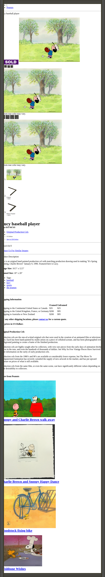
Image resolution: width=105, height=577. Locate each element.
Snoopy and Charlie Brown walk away (28, 419)
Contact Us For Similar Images (14, 250)
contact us (43, 319)
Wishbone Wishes (13, 569)
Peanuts (10, 7)
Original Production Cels (17, 232)
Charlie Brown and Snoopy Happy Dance (30, 481)
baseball (10, 280)
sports (9, 285)
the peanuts (11, 287)
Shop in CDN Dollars (12, 239)
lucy (8, 283)
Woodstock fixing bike (16, 530)
